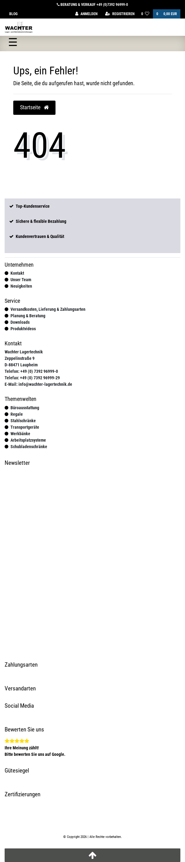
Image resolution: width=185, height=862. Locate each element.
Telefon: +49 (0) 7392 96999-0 (31, 371)
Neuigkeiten (21, 286)
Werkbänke (20, 433)
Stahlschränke (23, 420)
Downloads (20, 322)
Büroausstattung (24, 407)
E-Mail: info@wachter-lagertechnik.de (38, 384)
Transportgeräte (24, 427)
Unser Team (20, 279)
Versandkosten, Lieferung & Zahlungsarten (47, 309)
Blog (13, 14)
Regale (16, 414)
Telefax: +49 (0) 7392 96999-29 (32, 377)
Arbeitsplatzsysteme (28, 440)
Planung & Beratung (27, 315)
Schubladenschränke (28, 446)
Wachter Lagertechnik (24, 351)
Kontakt (17, 273)
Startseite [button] (34, 107)
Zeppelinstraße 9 (20, 358)
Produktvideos (23, 328)
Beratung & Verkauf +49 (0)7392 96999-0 (92, 4)
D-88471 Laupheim (21, 364)
